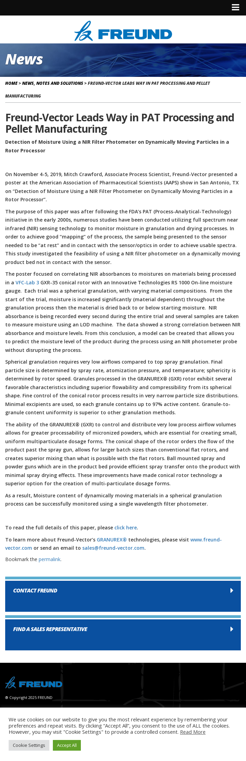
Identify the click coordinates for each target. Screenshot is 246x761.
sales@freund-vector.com (113, 548)
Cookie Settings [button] (29, 745)
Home (11, 83)
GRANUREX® (112, 539)
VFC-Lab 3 (27, 282)
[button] (123, 596)
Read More (193, 732)
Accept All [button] (67, 745)
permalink (49, 559)
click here (125, 527)
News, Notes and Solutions (52, 83)
